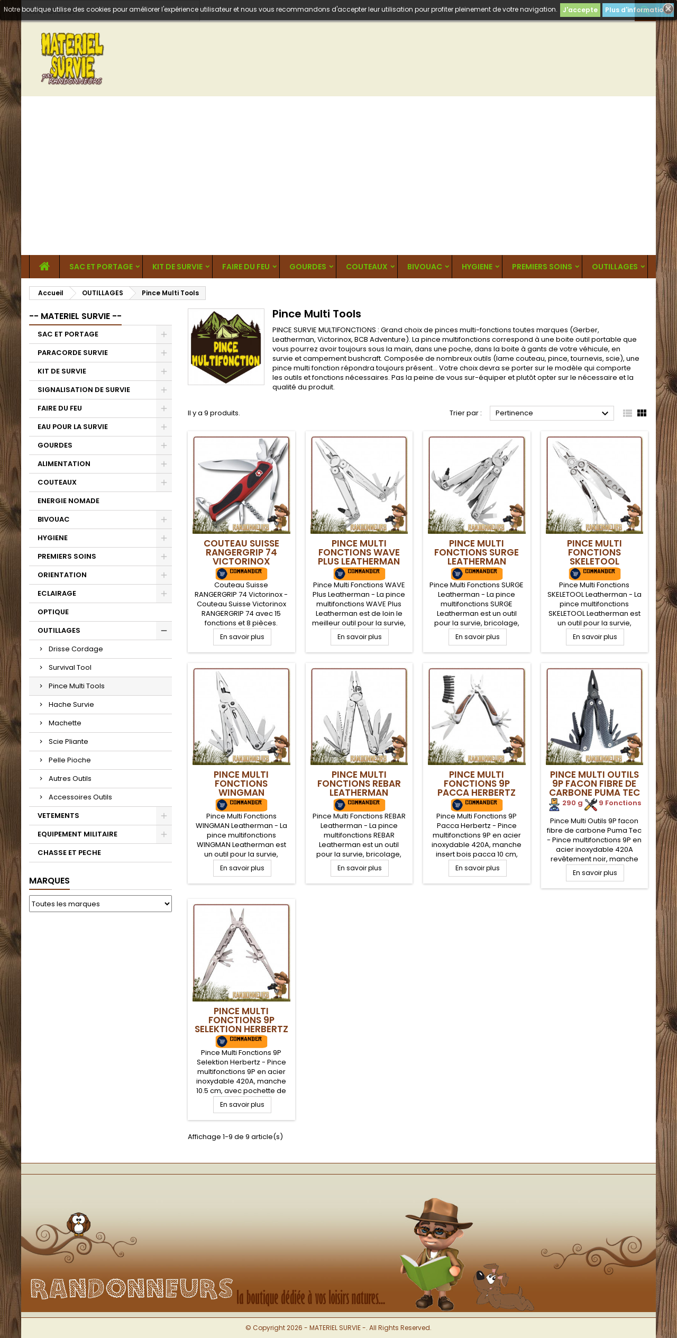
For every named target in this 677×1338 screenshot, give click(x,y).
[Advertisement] (338, 176)
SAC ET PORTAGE (101, 266)
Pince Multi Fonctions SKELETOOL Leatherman (594, 557)
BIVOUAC (424, 266)
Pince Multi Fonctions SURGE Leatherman (476, 552)
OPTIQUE (53, 612)
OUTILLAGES (615, 266)
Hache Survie (71, 704)
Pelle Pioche (70, 760)
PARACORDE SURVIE (73, 353)
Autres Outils (70, 778)
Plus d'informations (638, 9)
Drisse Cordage (76, 649)
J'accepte (580, 9)
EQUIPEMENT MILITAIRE (77, 834)
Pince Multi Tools (77, 686)
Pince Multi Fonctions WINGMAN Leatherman (241, 788)
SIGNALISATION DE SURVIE (84, 390)
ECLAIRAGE (57, 593)
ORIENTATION (62, 575)
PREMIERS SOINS (542, 266)
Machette (65, 723)
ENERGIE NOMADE (68, 501)
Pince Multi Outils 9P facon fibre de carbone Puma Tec (594, 783)
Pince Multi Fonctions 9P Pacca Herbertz (476, 783)
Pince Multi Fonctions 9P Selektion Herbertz (241, 1020)
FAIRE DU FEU (246, 266)
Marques (49, 881)
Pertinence (553, 413)
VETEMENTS (58, 816)
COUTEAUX (367, 266)
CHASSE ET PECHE (69, 853)
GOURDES (307, 266)
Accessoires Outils (80, 797)
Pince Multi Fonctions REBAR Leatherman (359, 783)
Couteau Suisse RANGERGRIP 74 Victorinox (241, 552)
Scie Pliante (68, 741)
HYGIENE (477, 266)
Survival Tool (70, 667)
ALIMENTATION (64, 464)
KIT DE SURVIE (177, 266)
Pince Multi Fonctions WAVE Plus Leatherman (359, 552)
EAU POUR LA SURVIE (73, 427)
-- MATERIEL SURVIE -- (75, 316)
